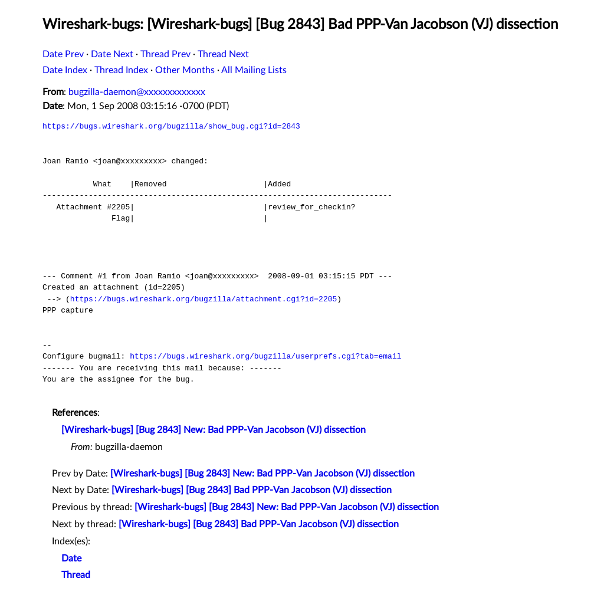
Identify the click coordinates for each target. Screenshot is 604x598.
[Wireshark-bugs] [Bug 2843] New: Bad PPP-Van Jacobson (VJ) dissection (213, 430)
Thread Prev (165, 54)
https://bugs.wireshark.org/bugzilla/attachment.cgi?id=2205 (203, 299)
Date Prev (63, 54)
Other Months (185, 70)
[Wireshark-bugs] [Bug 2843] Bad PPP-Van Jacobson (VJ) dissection (251, 490)
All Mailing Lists (254, 70)
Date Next (112, 54)
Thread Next (223, 54)
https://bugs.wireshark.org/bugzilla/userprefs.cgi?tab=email (265, 356)
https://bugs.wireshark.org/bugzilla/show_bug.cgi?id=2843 (171, 126)
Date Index (64, 70)
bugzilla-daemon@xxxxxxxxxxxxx (136, 92)
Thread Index (121, 70)
